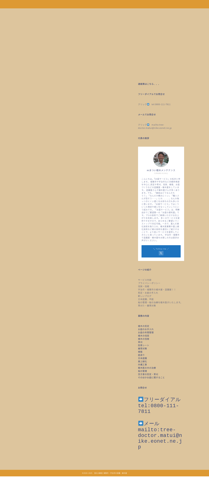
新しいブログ (144, 295)
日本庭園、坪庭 (146, 299)
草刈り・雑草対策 (147, 305)
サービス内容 (144, 279)
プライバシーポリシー (149, 283)
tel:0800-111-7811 (161, 104)
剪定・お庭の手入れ (148, 292)
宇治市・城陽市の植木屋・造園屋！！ (158, 289)
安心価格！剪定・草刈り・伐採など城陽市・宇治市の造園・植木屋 (104, 4)
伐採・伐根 (143, 286)
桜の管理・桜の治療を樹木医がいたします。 (160, 302)
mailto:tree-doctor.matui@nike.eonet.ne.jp (155, 126)
